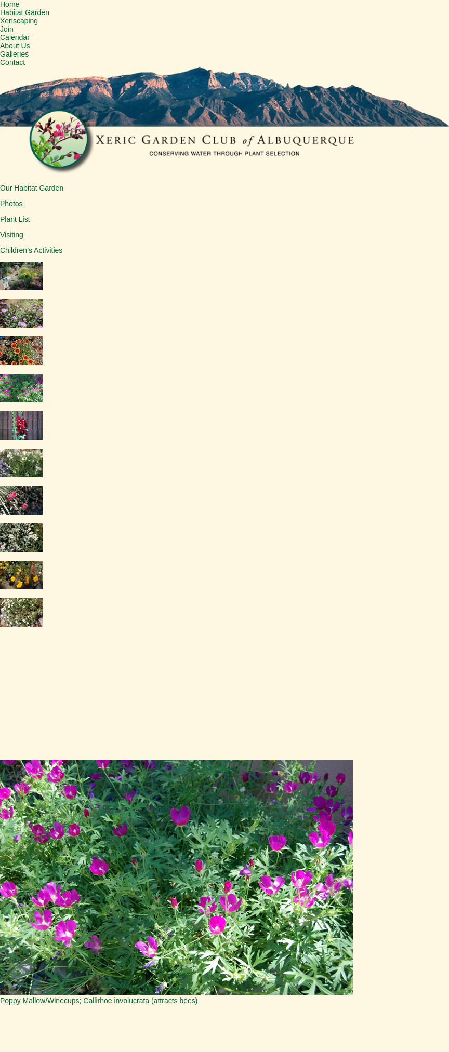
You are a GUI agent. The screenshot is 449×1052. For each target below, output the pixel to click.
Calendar (15, 37)
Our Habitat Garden (31, 188)
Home (9, 4)
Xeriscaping (19, 21)
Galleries (14, 54)
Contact (12, 62)
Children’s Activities (31, 250)
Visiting (11, 235)
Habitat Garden (24, 12)
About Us (15, 46)
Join (7, 29)
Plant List (15, 219)
